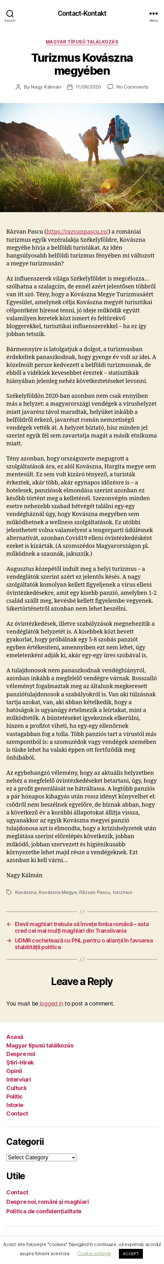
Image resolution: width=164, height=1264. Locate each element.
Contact (17, 1113)
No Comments (132, 87)
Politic (14, 1096)
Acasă (14, 1037)
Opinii (14, 1071)
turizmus (122, 892)
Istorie (14, 1105)
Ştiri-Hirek (20, 1062)
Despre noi (20, 1054)
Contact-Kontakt (82, 13)
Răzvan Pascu (94, 892)
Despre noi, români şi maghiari (47, 1201)
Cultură (16, 1088)
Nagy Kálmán (46, 87)
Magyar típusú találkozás (82, 41)
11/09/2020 (88, 87)
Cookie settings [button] (94, 1253)
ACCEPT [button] (131, 1253)
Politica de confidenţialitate (43, 1211)
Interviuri (18, 1079)
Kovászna (26, 892)
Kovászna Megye (58, 892)
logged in (51, 1003)
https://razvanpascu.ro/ (77, 231)
